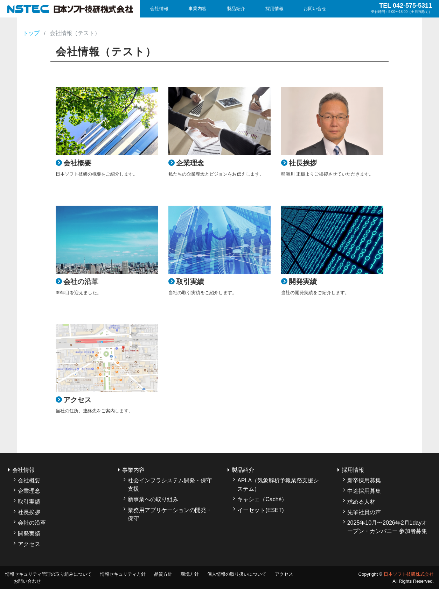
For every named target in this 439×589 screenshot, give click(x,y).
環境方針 (190, 574)
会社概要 (29, 480)
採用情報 (274, 8)
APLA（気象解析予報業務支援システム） (278, 484)
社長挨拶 (29, 512)
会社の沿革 (32, 523)
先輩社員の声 (364, 512)
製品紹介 (236, 8)
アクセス (29, 544)
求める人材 (361, 502)
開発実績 (29, 534)
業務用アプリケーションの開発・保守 (170, 514)
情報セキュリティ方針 (123, 574)
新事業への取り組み (153, 499)
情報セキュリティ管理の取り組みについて (48, 574)
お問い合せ (315, 8)
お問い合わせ (27, 581)
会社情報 (159, 8)
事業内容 (197, 8)
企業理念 (29, 491)
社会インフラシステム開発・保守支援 (170, 484)
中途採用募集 (364, 491)
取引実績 (29, 502)
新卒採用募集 (364, 480)
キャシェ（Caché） (262, 499)
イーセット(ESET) (260, 510)
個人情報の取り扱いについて (236, 574)
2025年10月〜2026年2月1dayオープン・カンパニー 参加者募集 (387, 527)
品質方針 (163, 574)
